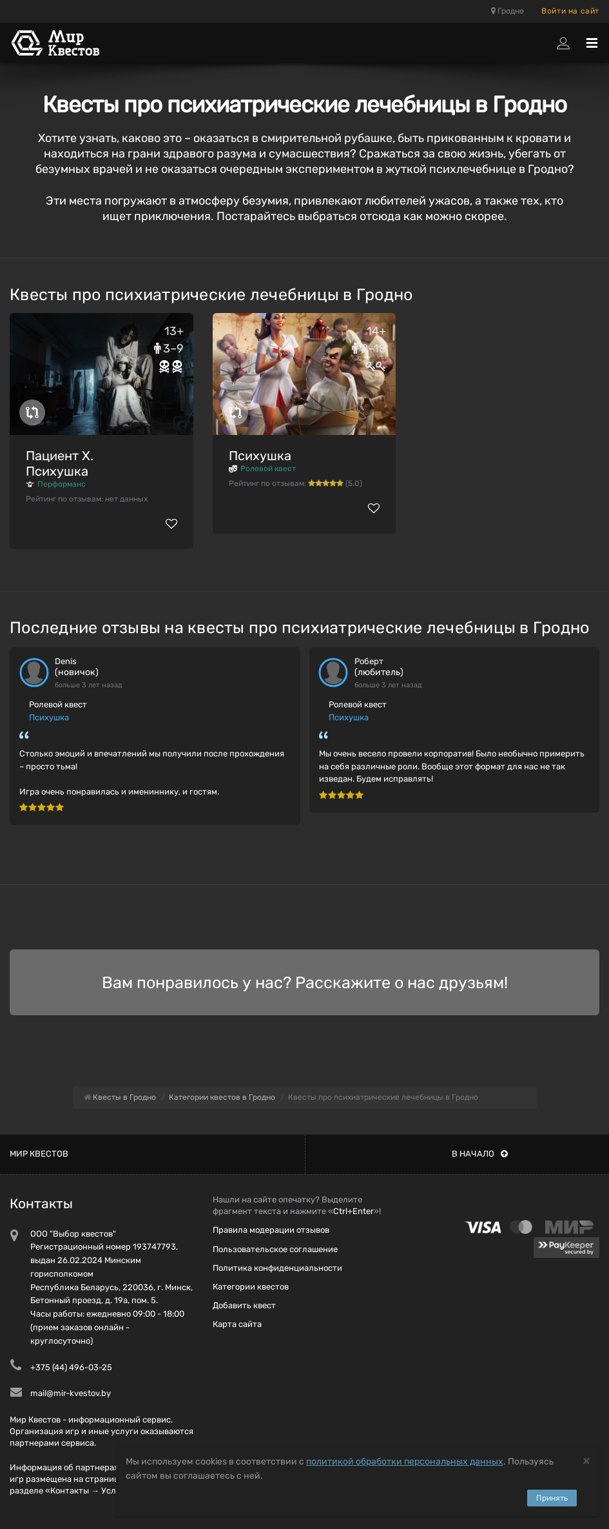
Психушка (260, 455)
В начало (480, 1154)
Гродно (507, 10)
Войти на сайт (570, 10)
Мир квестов (39, 1154)
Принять (552, 1498)
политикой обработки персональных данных (404, 1461)
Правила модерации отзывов (271, 1230)
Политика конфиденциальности (277, 1268)
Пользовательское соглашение (275, 1249)
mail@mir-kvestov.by (70, 1393)
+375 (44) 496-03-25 (71, 1367)
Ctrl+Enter (353, 1211)
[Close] (586, 1460)
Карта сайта (237, 1324)
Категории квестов (251, 1286)
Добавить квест (244, 1305)
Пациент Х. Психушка (59, 463)
